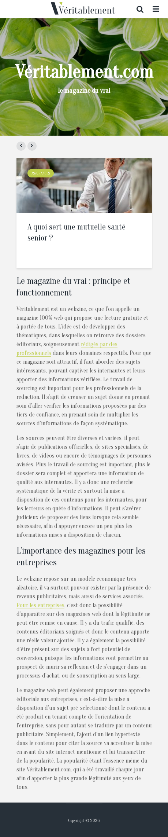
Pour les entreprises (40, 605)
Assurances (40, 173)
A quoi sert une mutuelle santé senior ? (76, 232)
